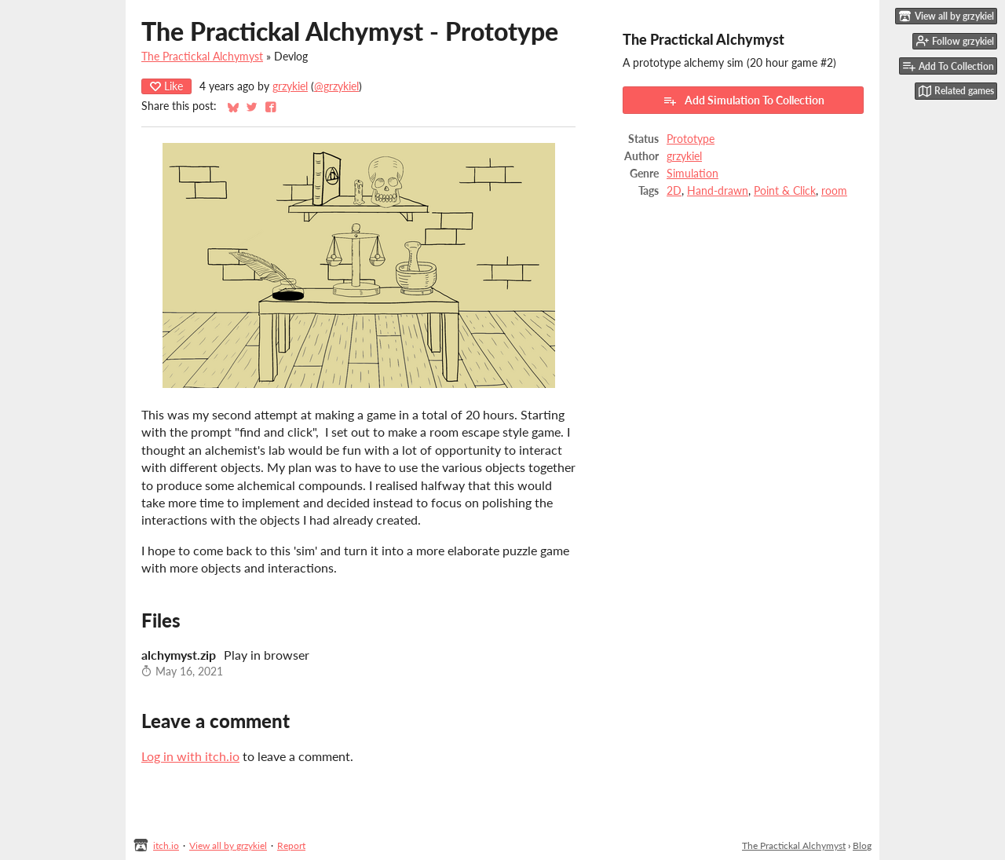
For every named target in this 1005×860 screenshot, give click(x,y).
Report (291, 845)
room (834, 191)
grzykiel (290, 86)
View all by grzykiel (228, 845)
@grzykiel (336, 86)
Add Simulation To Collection (743, 100)
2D (674, 191)
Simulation (692, 173)
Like (166, 86)
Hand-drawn (717, 191)
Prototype (690, 139)
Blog (862, 845)
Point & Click (785, 191)
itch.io (166, 845)
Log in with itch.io (190, 755)
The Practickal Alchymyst (202, 56)
